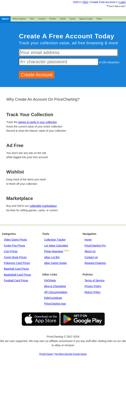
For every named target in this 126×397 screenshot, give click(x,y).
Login (122, 2)
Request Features (95, 263)
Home (88, 239)
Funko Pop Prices (14, 245)
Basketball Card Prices (17, 274)
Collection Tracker (55, 239)
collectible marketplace (43, 205)
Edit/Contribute (53, 297)
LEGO (63, 19)
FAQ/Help (50, 280)
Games (19, 19)
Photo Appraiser (53, 251)
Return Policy (92, 292)
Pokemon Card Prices (17, 263)
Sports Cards (86, 19)
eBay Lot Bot (52, 257)
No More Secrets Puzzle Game (71, 354)
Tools (99, 19)
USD (76, 2)
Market (5, 19)
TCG (32, 19)
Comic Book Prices (15, 257)
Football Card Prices (16, 280)
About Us (90, 251)
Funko (53, 19)
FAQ (85, 2)
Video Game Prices (15, 239)
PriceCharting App (55, 303)
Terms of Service (94, 280)
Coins (72, 19)
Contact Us (91, 257)
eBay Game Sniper (55, 263)
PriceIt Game (46, 354)
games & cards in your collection (37, 122)
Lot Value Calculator (56, 245)
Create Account (102, 2)
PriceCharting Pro (95, 245)
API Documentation (55, 292)
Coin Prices (11, 251)
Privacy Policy (93, 286)
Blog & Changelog (55, 286)
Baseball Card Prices (16, 268)
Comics (42, 19)
